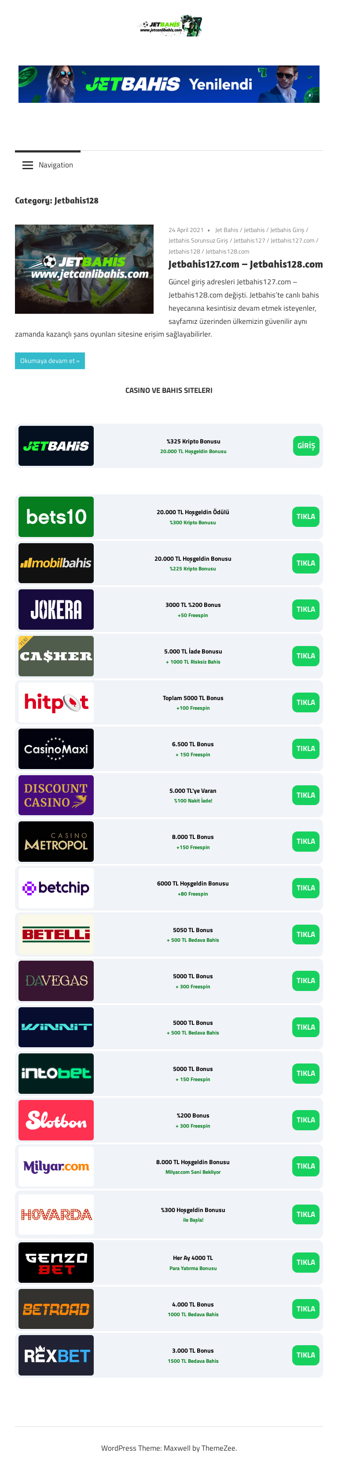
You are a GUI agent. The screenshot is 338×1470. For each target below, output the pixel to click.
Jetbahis (254, 229)
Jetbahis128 (184, 251)
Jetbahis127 (249, 240)
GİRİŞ (306, 445)
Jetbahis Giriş (287, 229)
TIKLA (306, 516)
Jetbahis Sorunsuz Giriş (198, 240)
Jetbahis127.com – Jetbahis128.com (246, 263)
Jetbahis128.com (228, 251)
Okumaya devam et (47, 361)
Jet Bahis (227, 229)
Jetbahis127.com (293, 240)
